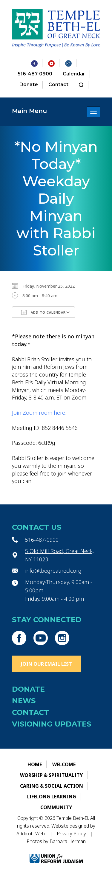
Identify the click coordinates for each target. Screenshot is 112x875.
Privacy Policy (71, 833)
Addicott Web (30, 833)
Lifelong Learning (51, 796)
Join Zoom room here (38, 412)
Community (56, 807)
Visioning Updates (51, 724)
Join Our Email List (46, 664)
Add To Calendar (43, 312)
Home (34, 764)
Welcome (64, 764)
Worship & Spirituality (51, 775)
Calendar (74, 74)
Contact (58, 84)
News (24, 700)
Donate (28, 84)
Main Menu (29, 110)
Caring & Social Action (51, 786)
